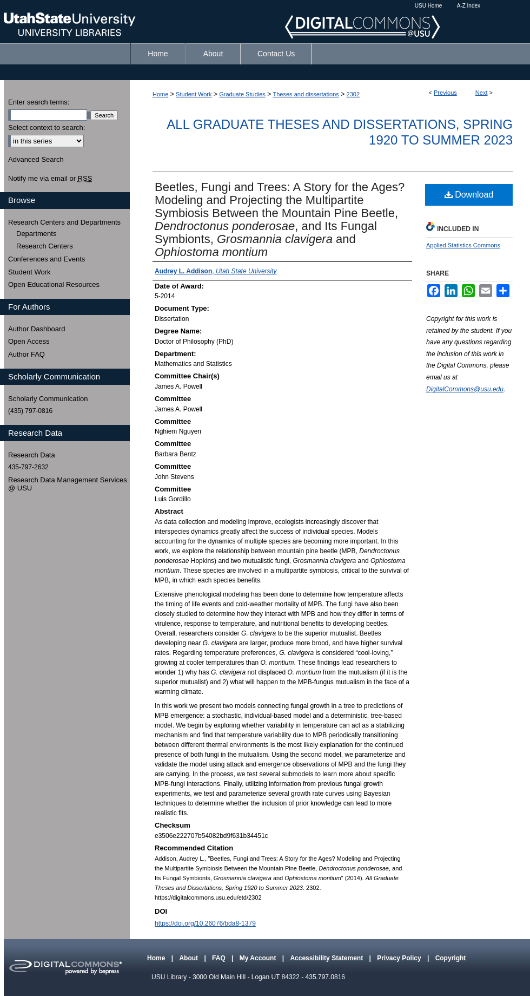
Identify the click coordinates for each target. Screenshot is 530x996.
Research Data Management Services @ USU (67, 484)
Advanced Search (36, 159)
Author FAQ (26, 354)
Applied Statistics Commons (463, 245)
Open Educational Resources (54, 284)
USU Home (428, 6)
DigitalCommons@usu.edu (465, 389)
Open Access (29, 341)
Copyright (450, 958)
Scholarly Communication (48, 399)
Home (160, 94)
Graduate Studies (242, 94)
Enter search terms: (38, 102)
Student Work (193, 94)
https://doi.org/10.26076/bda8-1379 (205, 923)
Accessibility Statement (327, 958)
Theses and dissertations (306, 94)
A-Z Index (468, 6)
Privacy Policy (400, 958)
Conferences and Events (46, 259)
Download (469, 194)
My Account (259, 958)
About (189, 958)
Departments (36, 234)
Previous (445, 92)
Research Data (31, 455)
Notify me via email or (50, 178)
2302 (353, 94)
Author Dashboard (36, 329)
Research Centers (44, 246)
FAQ (219, 958)
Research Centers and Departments (64, 222)
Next (481, 92)
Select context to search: (46, 127)
